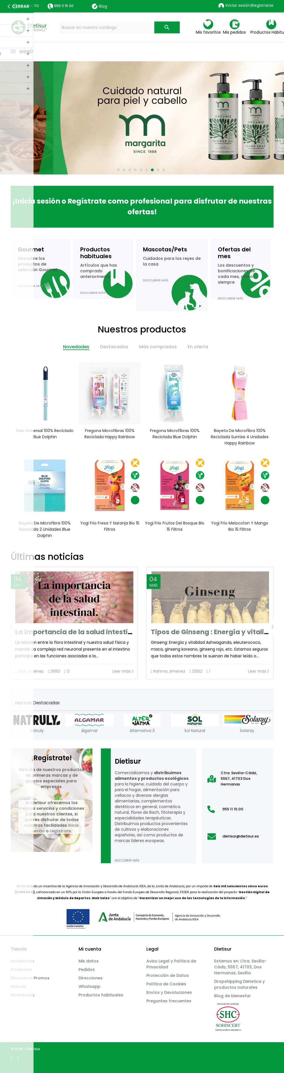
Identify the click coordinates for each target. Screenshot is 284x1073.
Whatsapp (89, 986)
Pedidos (87, 969)
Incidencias (22, 961)
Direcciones (91, 978)
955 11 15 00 (63, 5)
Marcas (18, 986)
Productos (21, 969)
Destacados (114, 347)
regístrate (60, 831)
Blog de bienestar (232, 996)
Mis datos (89, 961)
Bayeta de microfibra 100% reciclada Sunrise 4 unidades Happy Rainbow (239, 437)
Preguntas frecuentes (168, 1001)
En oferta (198, 347)
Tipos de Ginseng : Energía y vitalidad (214, 631)
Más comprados (158, 347)
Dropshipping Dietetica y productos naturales (239, 984)
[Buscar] (119, 27)
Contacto (29, 5)
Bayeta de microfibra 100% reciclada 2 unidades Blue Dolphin (44, 529)
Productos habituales (101, 995)
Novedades (76, 347)
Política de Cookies (166, 984)
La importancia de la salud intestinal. (77, 631)
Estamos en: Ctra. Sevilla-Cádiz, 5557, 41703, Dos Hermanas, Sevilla (240, 967)
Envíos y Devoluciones (169, 992)
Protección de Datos (167, 975)
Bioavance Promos (30, 978)
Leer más (122, 671)
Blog (99, 6)
